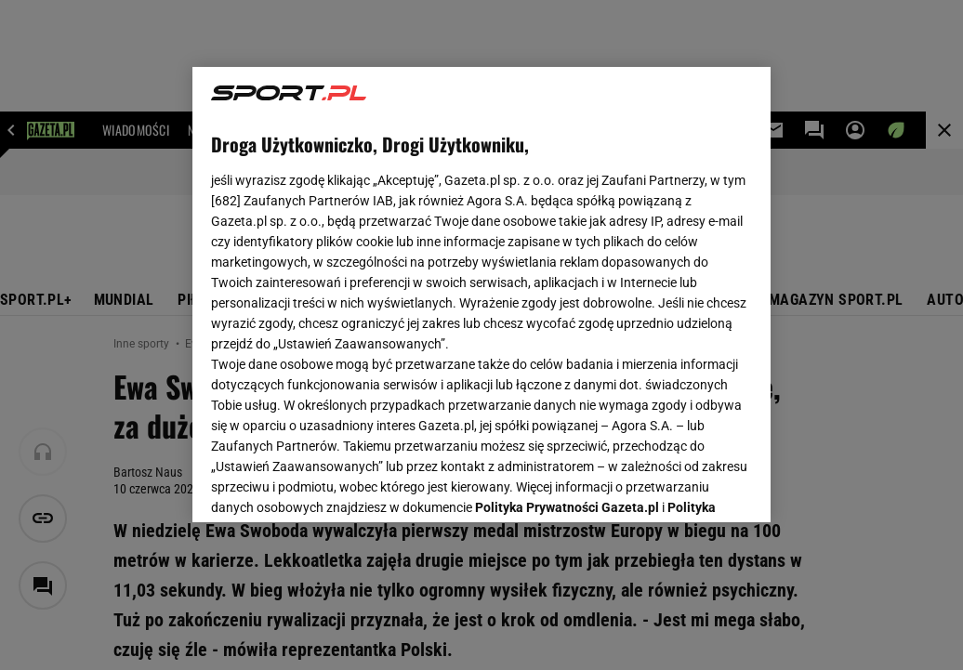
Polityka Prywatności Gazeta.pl (567, 276)
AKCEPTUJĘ (689, 486)
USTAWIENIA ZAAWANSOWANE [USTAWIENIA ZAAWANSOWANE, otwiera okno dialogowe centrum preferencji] (333, 485)
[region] (481, 294)
